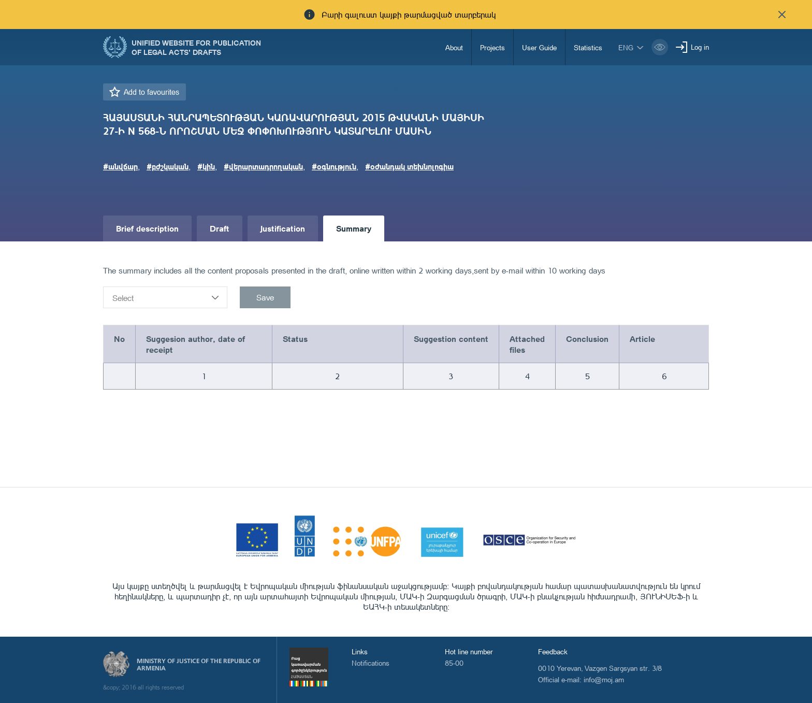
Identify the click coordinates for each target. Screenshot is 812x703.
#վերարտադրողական (263, 166)
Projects (492, 47)
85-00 (454, 662)
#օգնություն (334, 166)
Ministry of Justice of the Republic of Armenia (198, 664)
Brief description (147, 228)
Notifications (370, 662)
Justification (282, 228)
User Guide (539, 47)
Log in (700, 46)
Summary (353, 228)
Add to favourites (151, 92)
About (454, 47)
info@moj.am (604, 679)
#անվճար (120, 166)
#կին (206, 166)
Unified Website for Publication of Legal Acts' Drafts (196, 47)
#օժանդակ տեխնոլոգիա (409, 166)
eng (625, 47)
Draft (219, 228)
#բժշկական (168, 166)
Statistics (588, 47)
